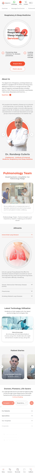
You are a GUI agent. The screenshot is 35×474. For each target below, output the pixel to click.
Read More (6, 95)
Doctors (10, 470)
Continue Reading (17, 397)
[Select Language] (31, 3)
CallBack (30, 470)
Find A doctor (17, 69)
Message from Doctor (18, 8)
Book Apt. (17, 470)
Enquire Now (17, 63)
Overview (5, 8)
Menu (3, 470)
